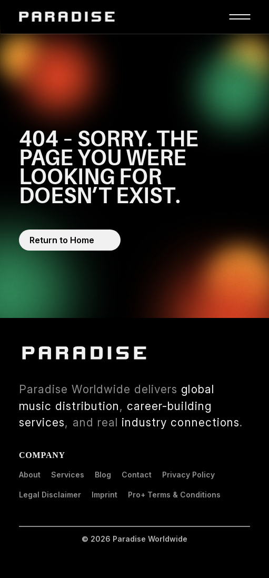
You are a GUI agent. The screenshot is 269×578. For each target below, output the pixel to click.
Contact (137, 474)
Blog (103, 474)
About (30, 474)
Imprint (104, 494)
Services (67, 474)
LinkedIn (249, 349)
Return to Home (61, 240)
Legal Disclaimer (50, 494)
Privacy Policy (188, 474)
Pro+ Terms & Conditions (174, 494)
